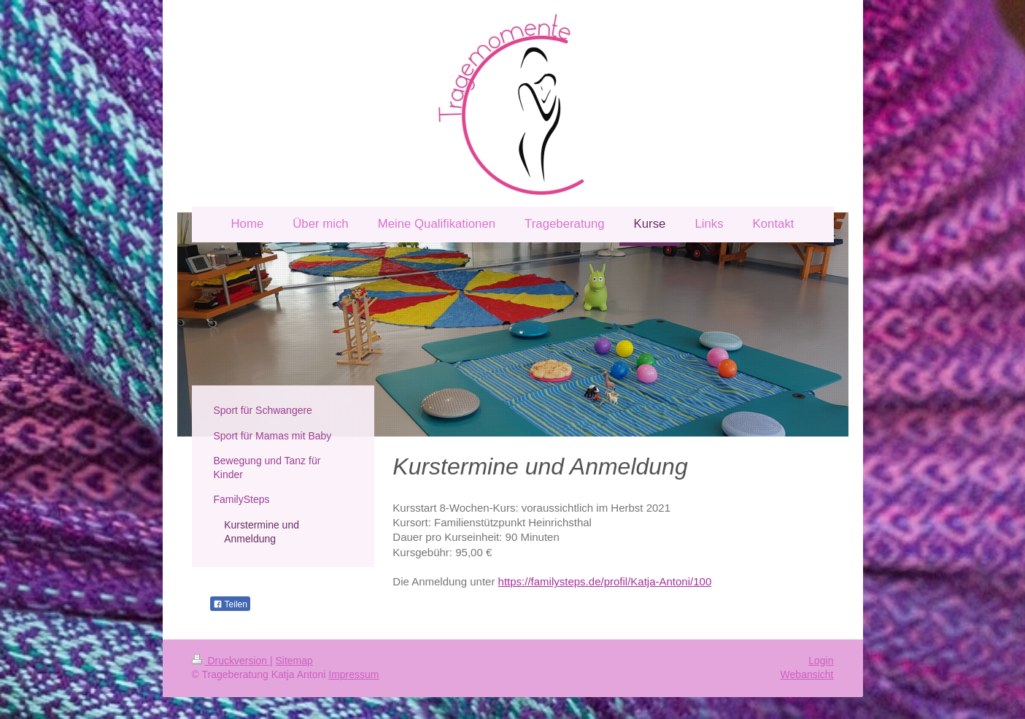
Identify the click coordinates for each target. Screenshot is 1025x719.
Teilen (230, 604)
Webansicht (807, 674)
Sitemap (294, 660)
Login (820, 660)
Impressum (353, 674)
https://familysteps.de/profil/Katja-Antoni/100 (605, 581)
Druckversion (231, 660)
